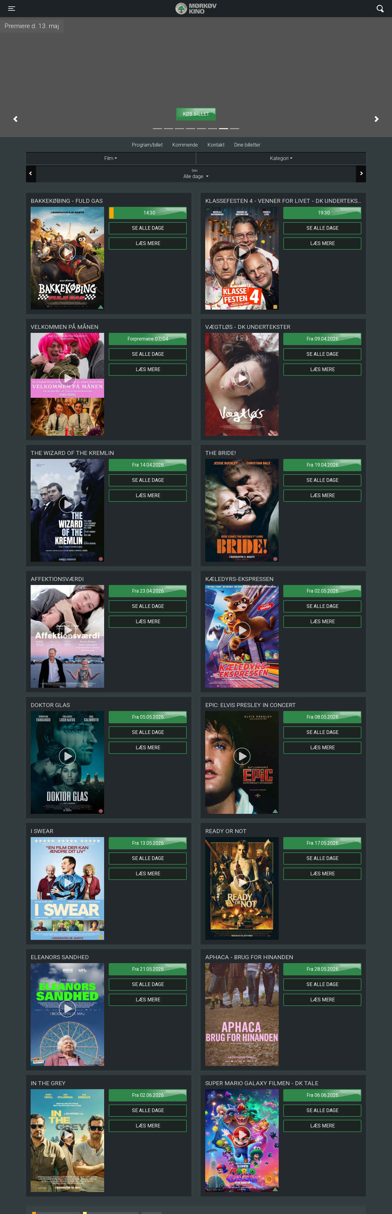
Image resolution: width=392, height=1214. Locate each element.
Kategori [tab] (279, 158)
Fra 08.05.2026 (322, 717)
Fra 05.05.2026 (148, 717)
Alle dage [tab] (196, 173)
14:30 (132, 212)
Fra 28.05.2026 (322, 969)
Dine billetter (247, 145)
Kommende (185, 145)
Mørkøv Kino (190, 8)
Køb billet (196, 114)
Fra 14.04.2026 (148, 465)
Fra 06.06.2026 (322, 1095)
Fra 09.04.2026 (322, 339)
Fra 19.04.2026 (322, 465)
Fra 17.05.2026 (322, 843)
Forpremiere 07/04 (147, 339)
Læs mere (148, 243)
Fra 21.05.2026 (148, 969)
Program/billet (147, 145)
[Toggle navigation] (12, 8)
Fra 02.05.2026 (322, 591)
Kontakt (216, 145)
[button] (15, 119)
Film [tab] (108, 158)
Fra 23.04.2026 (148, 591)
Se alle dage (148, 228)
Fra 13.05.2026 (148, 843)
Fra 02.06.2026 (148, 1095)
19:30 (324, 213)
